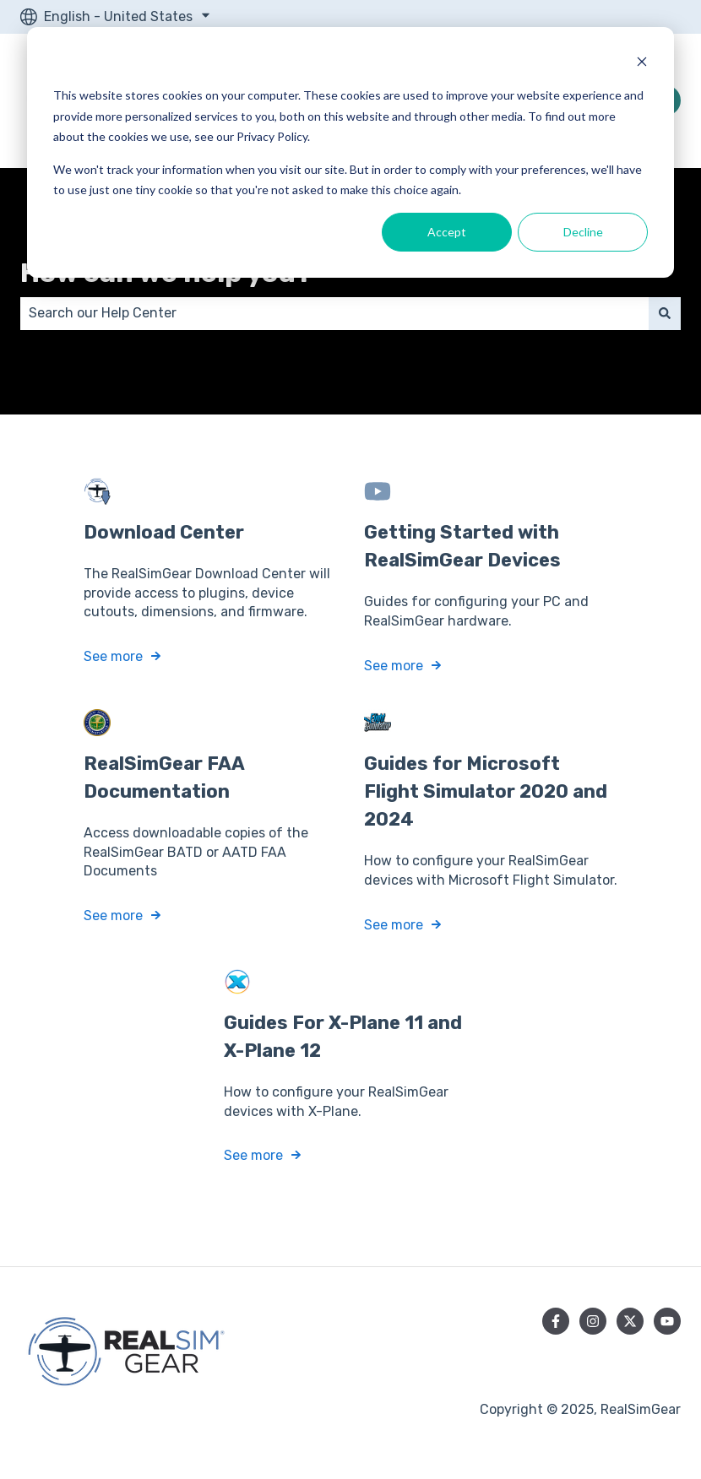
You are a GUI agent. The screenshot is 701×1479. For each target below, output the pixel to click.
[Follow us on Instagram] (592, 1321)
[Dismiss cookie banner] (642, 63)
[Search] (665, 313)
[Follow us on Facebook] (555, 1321)
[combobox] (334, 313)
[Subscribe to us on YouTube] (667, 1321)
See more (113, 656)
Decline (583, 232)
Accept (446, 232)
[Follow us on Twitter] (630, 1321)
